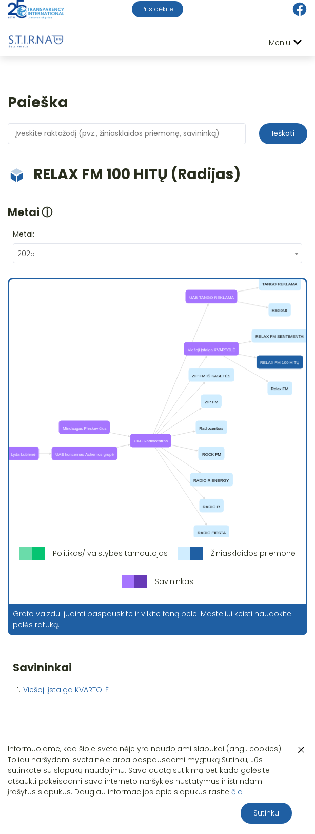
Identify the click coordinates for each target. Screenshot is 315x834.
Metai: (23, 234)
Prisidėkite (157, 9)
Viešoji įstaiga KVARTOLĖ (66, 690)
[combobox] (157, 253)
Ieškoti (283, 133)
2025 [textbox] (26, 253)
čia (237, 792)
